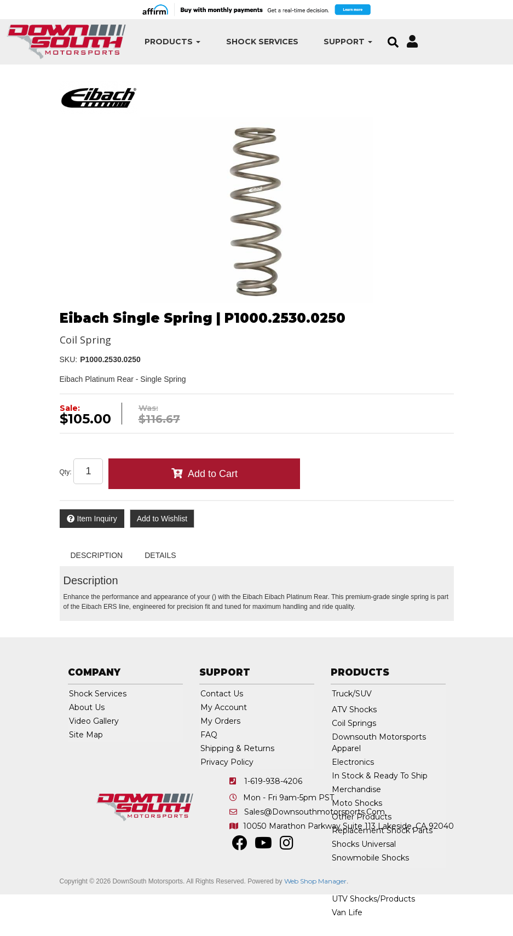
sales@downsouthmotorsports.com (314, 812)
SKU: (69, 359)
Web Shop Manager (315, 881)
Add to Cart (213, 473)
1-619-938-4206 (273, 781)
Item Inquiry (97, 518)
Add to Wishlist (162, 518)
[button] (170, 42)
